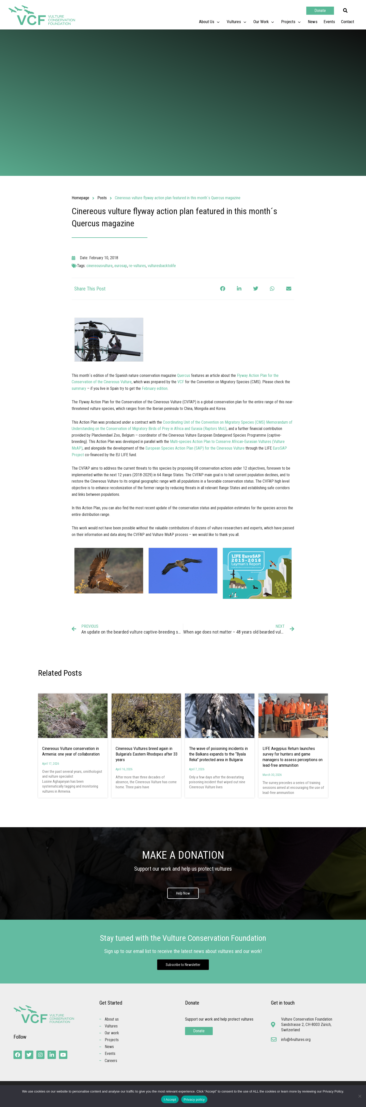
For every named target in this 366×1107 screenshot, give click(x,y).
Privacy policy (194, 1099)
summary (79, 388)
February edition (154, 388)
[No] (359, 1096)
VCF (180, 381)
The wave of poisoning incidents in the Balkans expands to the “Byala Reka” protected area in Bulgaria (218, 754)
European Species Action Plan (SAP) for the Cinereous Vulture (195, 448)
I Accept (170, 1099)
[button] (345, 11)
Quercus (183, 375)
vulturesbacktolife (162, 265)
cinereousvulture (99, 265)
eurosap (120, 265)
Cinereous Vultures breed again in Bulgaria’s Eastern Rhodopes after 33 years (146, 754)
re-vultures (137, 265)
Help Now (183, 893)
